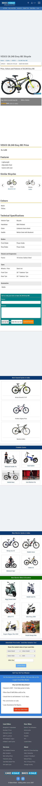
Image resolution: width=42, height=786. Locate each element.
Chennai (5, 733)
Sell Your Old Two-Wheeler (21, 673)
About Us (26, 750)
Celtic (30, 189)
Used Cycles (11, 742)
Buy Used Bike (12, 8)
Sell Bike (5, 8)
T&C (25, 762)
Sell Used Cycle (7, 764)
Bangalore (6, 727)
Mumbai (5, 730)
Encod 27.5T (12, 189)
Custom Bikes (27, 742)
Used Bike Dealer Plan (9, 762)
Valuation (19, 8)
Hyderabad (13, 727)
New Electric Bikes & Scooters (21, 578)
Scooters (26, 733)
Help (25, 753)
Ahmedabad (6, 739)
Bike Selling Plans (8, 756)
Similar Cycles (12, 64)
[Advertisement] (21, 32)
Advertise (30, 753)
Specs (3, 64)
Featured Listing (7, 759)
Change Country (28, 764)
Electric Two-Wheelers (30, 727)
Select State (28, 3)
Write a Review (25, 100)
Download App (34, 750)
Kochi (10, 733)
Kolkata (5, 742)
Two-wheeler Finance (9, 750)
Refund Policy (28, 759)
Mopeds (26, 736)
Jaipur (12, 739)
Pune (10, 730)
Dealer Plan (26, 8)
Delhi (4, 736)
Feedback (32, 756)
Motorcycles (27, 730)
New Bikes (32, 8)
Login (33, 3)
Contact (26, 756)
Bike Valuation (7, 753)
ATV (25, 739)
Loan (38, 8)
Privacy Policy (31, 762)
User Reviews (23, 64)
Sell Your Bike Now (21, 709)
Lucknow (9, 736)
